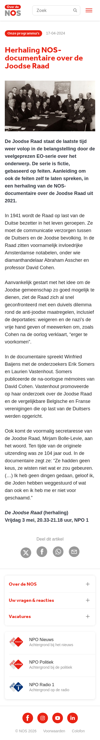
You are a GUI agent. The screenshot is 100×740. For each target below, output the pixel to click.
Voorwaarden (54, 731)
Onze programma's (23, 33)
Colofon (78, 731)
